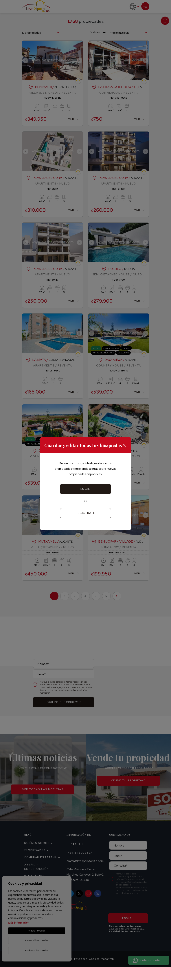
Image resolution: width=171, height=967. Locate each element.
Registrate (85, 513)
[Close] (124, 445)
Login (85, 488)
